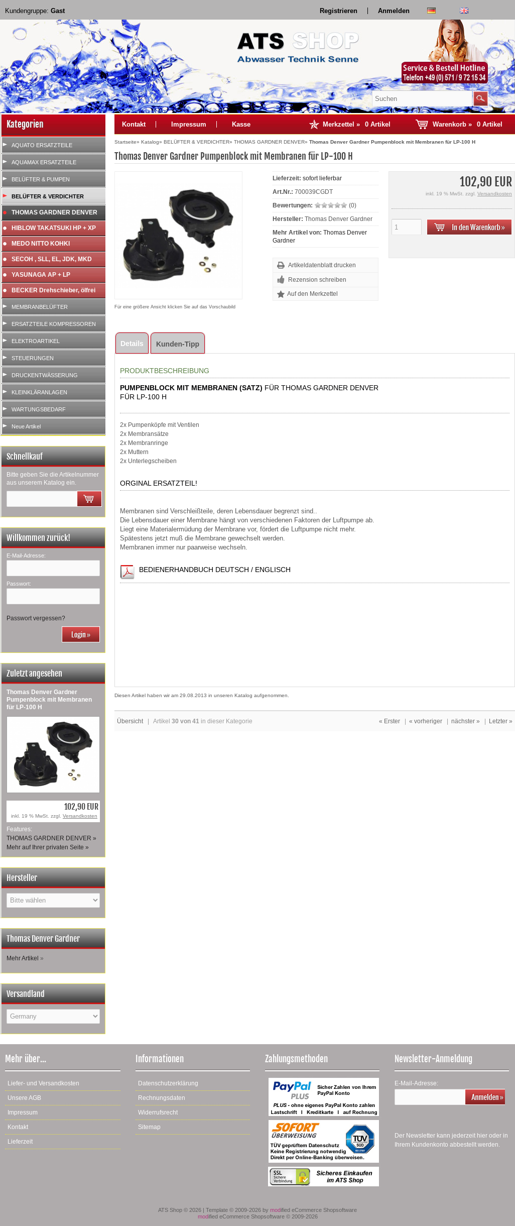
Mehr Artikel (23, 958)
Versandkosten (80, 816)
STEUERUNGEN (33, 358)
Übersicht (130, 721)
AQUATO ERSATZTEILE (42, 145)
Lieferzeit (20, 1141)
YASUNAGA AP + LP (41, 274)
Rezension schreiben (317, 279)
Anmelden (394, 11)
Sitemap (149, 1127)
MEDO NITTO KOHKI (41, 243)
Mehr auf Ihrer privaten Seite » (48, 847)
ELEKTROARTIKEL (36, 341)
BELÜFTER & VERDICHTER (48, 196)
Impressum (188, 124)
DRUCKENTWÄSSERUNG (45, 375)
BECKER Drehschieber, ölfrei (53, 290)
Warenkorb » (467, 124)
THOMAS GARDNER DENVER (54, 212)
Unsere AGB (24, 1097)
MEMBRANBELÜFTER (40, 307)
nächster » (465, 721)
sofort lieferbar (322, 178)
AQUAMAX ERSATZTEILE (44, 162)
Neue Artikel (26, 426)
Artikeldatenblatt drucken (322, 265)
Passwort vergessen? (36, 618)
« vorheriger (425, 721)
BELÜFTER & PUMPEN (41, 179)
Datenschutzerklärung (168, 1083)
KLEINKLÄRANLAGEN (39, 392)
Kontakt (134, 124)
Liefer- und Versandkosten (43, 1083)
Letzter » (500, 721)
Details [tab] (132, 344)
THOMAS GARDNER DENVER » (51, 838)
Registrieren (338, 11)
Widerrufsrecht (158, 1112)
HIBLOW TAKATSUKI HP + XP (54, 228)
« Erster (389, 721)
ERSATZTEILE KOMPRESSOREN (54, 324)
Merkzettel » (357, 124)
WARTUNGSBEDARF (39, 409)
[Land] (53, 1016)
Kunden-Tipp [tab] (177, 344)
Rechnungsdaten (161, 1097)
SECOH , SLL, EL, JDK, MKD (52, 259)
